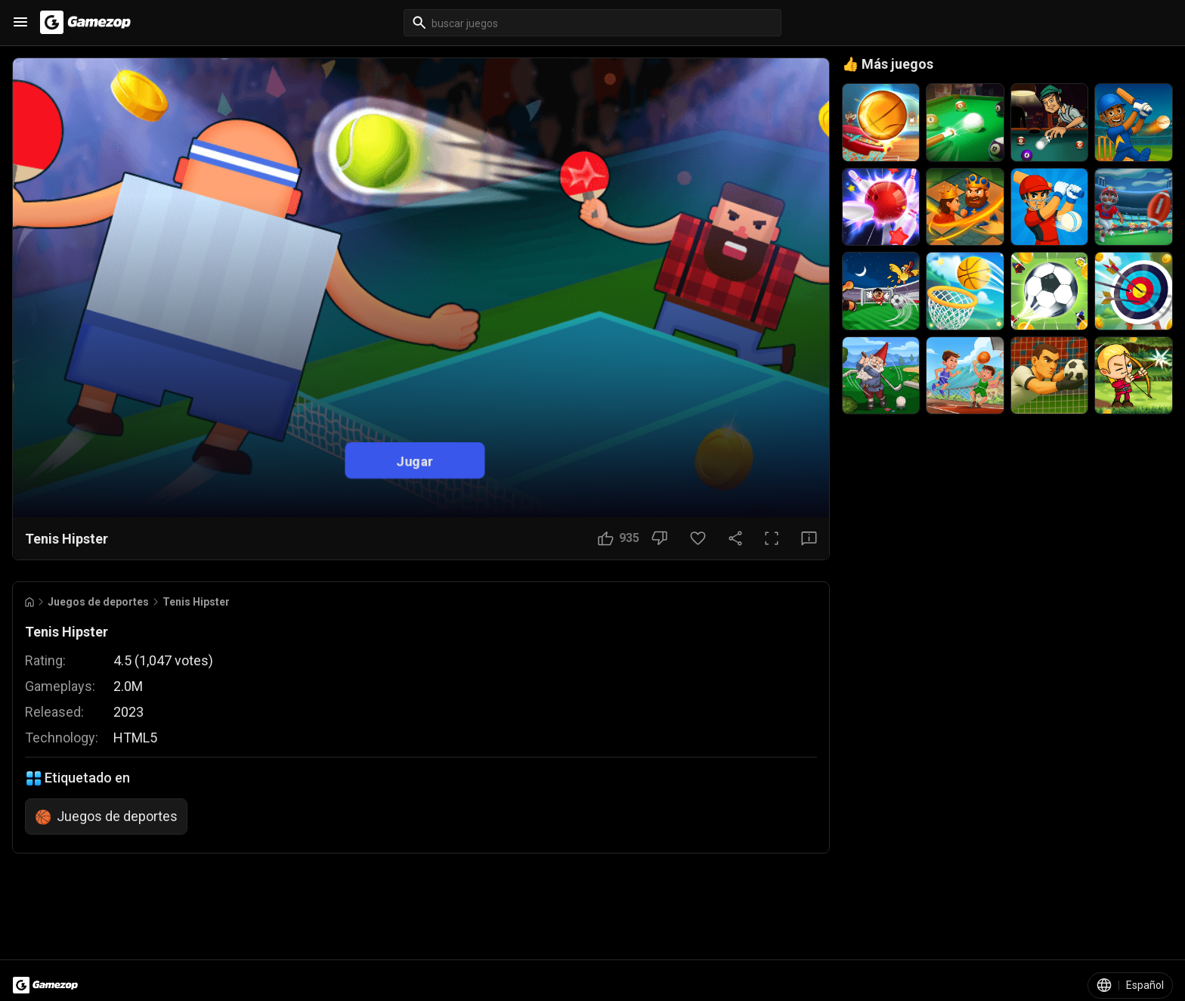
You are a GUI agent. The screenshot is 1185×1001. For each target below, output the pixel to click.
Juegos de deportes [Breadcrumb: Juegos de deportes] (98, 602)
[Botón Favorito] (697, 538)
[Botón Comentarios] (809, 538)
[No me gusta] (659, 538)
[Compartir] (735, 538)
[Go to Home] (29, 602)
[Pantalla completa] (771, 538)
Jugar (414, 461)
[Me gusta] (618, 538)
